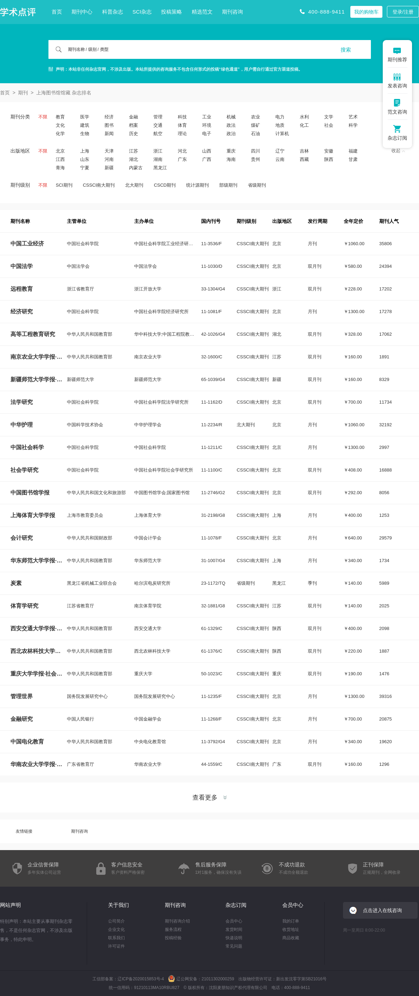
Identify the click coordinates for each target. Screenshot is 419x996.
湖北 (133, 159)
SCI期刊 (64, 185)
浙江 (157, 151)
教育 (60, 116)
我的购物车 (366, 12)
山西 (206, 151)
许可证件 (116, 946)
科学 (353, 125)
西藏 (304, 159)
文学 (328, 116)
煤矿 (255, 125)
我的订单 (290, 921)
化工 (304, 125)
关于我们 (118, 905)
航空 (157, 133)
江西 (60, 159)
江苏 (133, 151)
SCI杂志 (142, 12)
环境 (206, 125)
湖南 (157, 159)
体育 (182, 125)
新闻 (109, 133)
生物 (84, 133)
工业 (206, 116)
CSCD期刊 (165, 185)
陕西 (328, 159)
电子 (206, 133)
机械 (231, 116)
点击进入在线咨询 (382, 910)
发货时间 (234, 929)
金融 (133, 116)
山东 (84, 159)
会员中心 (234, 921)
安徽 (328, 151)
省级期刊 (257, 185)
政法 (231, 125)
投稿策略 (171, 12)
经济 (109, 116)
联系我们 (116, 937)
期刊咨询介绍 (177, 921)
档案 (133, 125)
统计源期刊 (197, 185)
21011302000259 (217, 978)
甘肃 (353, 159)
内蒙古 (136, 167)
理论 (182, 133)
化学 (60, 133)
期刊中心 (81, 12)
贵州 (255, 159)
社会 (328, 125)
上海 (84, 151)
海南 (231, 159)
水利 (304, 116)
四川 (255, 151)
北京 (60, 151)
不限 (42, 116)
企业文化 (116, 929)
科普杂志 (112, 12)
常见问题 (234, 946)
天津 (109, 151)
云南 (279, 159)
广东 (182, 159)
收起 (398, 150)
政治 (231, 133)
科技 (182, 116)
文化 (60, 125)
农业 (255, 116)
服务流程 (173, 929)
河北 (182, 151)
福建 (353, 151)
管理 (157, 116)
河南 (109, 159)
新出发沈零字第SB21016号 (301, 978)
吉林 (304, 151)
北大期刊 (134, 185)
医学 (84, 116)
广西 (206, 159)
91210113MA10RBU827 (156, 987)
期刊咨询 (232, 12)
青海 (60, 167)
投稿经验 (173, 937)
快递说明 (234, 937)
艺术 (353, 116)
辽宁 (279, 151)
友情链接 (24, 831)
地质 (279, 125)
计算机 (282, 133)
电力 (279, 116)
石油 (255, 133)
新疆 (109, 167)
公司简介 (116, 921)
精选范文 (202, 12)
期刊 (23, 92)
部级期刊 (228, 185)
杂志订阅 (236, 905)
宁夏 (84, 167)
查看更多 (209, 797)
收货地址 (290, 929)
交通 (157, 125)
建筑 (84, 125)
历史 (133, 133)
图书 (109, 125)
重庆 (231, 151)
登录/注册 (403, 12)
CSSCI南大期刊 (99, 185)
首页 (57, 12)
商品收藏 (290, 937)
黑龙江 (160, 167)
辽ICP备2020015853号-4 (140, 978)
